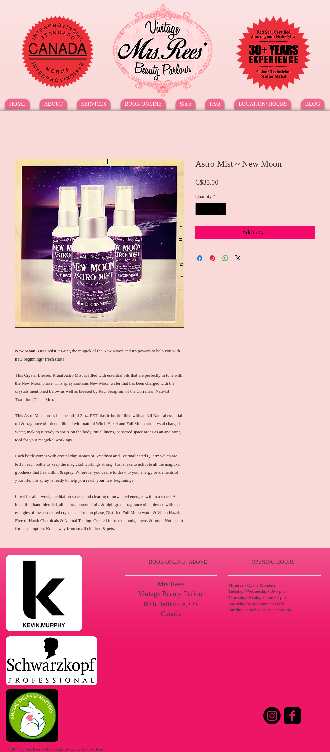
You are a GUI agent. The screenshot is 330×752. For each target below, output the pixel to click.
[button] (93, 104)
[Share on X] (238, 258)
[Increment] (221, 209)
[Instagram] (272, 715)
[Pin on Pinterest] (212, 258)
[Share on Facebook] (200, 258)
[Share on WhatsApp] (225, 258)
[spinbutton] (211, 209)
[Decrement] (200, 209)
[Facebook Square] (292, 715)
